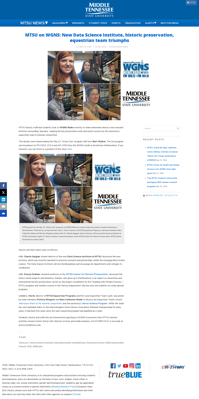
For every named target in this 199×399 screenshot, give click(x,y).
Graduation (132, 23)
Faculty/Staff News (118, 47)
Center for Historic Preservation (41, 342)
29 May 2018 (100, 47)
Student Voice (98, 23)
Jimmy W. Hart (85, 47)
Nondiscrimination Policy (64, 386)
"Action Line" (24, 342)
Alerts (149, 23)
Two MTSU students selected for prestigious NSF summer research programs (162, 182)
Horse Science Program (95, 342)
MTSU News (32, 23)
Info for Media (170, 23)
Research (78, 23)
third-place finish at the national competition (40, 303)
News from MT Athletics (162, 195)
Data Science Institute (62, 342)
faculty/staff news (79, 342)
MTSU (193, 2)
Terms (76, 394)
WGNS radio (38, 346)
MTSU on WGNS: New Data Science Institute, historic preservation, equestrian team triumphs (99, 37)
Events (116, 23)
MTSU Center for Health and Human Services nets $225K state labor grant (163, 169)
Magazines (59, 23)
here (70, 149)
